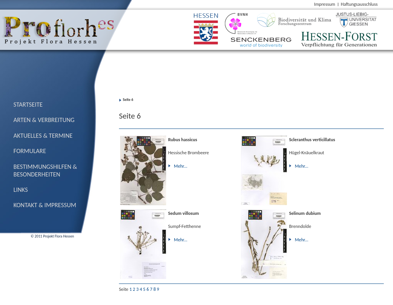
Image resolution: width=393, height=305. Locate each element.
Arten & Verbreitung (43, 120)
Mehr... (180, 166)
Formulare (29, 151)
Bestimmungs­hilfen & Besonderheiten (45, 170)
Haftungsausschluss (359, 4)
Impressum (324, 4)
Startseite (28, 104)
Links (20, 189)
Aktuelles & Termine (43, 135)
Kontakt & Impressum (44, 205)
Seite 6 (128, 99)
